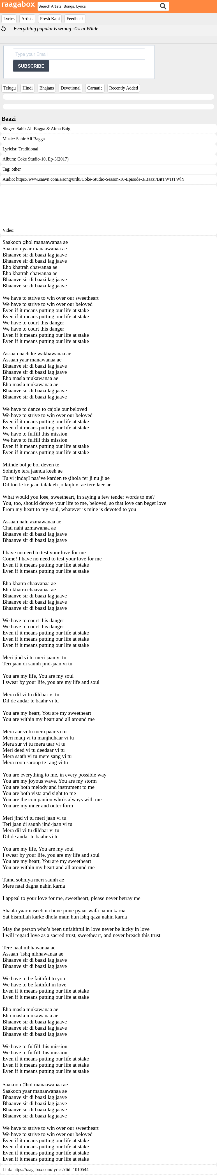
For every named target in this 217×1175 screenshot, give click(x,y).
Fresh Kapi (50, 18)
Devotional (70, 88)
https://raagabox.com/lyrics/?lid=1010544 (51, 1169)
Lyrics (9, 18)
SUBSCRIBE (31, 66)
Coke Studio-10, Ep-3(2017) (43, 159)
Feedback (75, 18)
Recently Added (123, 88)
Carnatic (94, 88)
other (16, 169)
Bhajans (47, 88)
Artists (27, 18)
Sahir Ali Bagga (30, 138)
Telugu (9, 88)
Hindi (27, 88)
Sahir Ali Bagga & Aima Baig (43, 128)
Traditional (28, 148)
